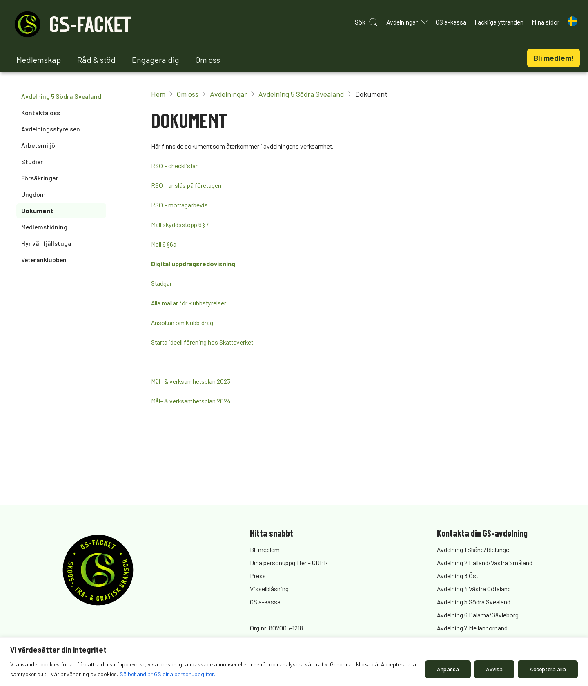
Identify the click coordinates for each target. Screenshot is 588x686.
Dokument (37, 210)
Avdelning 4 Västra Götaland (474, 588)
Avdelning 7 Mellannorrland (472, 628)
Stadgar (161, 283)
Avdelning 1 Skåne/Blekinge (473, 549)
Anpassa (448, 669)
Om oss (208, 60)
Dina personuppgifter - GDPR (289, 562)
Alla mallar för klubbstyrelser (188, 303)
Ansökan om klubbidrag (182, 322)
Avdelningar (228, 93)
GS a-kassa (265, 602)
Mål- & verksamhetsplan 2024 (190, 401)
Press (258, 575)
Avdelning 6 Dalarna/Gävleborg (478, 615)
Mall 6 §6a (163, 244)
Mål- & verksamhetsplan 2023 (190, 381)
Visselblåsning (269, 588)
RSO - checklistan (175, 165)
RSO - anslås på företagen (186, 185)
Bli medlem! (553, 57)
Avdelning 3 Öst (457, 575)
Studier (32, 161)
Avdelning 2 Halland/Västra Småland (484, 562)
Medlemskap (38, 60)
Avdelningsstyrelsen (50, 129)
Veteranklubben (44, 259)
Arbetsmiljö (38, 145)
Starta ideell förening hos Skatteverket (202, 342)
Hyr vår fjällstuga (46, 243)
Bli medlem (265, 549)
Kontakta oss (40, 112)
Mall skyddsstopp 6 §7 (180, 224)
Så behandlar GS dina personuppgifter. (167, 673)
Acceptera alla (548, 669)
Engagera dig (155, 60)
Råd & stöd (96, 60)
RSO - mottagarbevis (179, 205)
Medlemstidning (44, 227)
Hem (158, 93)
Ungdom (33, 194)
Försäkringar (39, 178)
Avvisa (494, 669)
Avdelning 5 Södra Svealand (61, 96)
